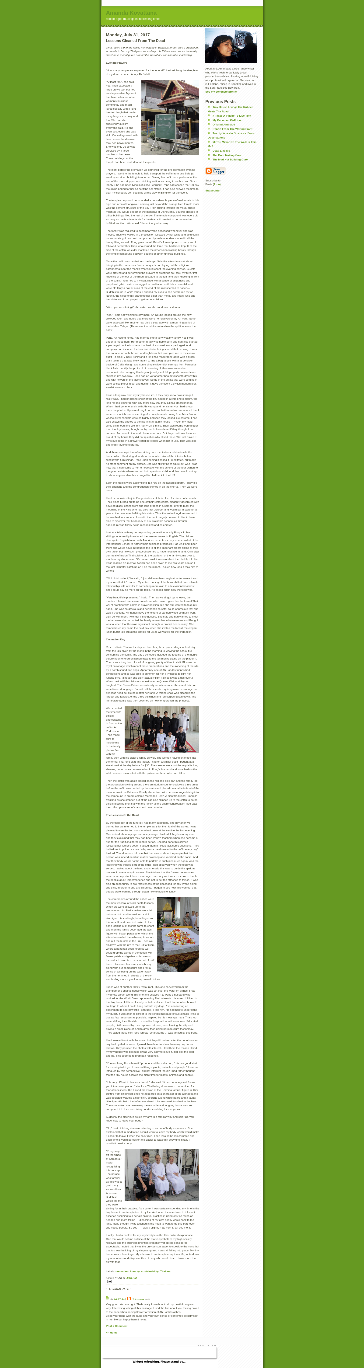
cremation (122, 1271)
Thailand (166, 1271)
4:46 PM (131, 1277)
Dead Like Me (221, 150)
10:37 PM (120, 1299)
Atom (217, 184)
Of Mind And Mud (224, 124)
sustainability (150, 1271)
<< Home (111, 1332)
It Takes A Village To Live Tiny (232, 115)
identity (135, 1271)
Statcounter (212, 190)
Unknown (138, 1299)
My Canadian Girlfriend (227, 120)
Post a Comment (116, 1325)
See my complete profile (221, 91)
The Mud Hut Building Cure (230, 159)
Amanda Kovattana (131, 13)
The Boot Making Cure (227, 154)
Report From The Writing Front (232, 128)
